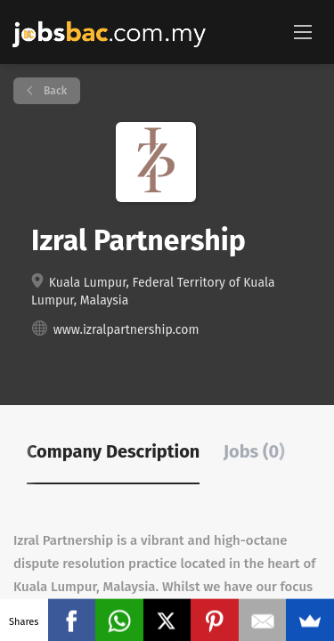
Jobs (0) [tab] (254, 451)
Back (54, 91)
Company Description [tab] (113, 451)
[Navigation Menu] (303, 31)
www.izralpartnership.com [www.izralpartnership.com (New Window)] (126, 329)
